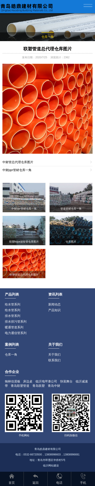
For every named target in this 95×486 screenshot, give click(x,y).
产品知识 (54, 310)
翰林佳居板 (12, 381)
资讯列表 (55, 294)
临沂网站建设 (51, 465)
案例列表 (12, 344)
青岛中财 (54, 385)
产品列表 (12, 294)
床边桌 (27, 381)
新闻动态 (54, 304)
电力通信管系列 (15, 333)
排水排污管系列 (15, 321)
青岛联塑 (38, 385)
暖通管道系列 (14, 327)
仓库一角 (47, 36)
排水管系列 (12, 316)
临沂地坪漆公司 (46, 381)
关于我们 (54, 354)
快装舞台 (66, 381)
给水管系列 (12, 304)
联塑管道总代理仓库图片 (47, 48)
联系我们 (54, 360)
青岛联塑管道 (20, 385)
